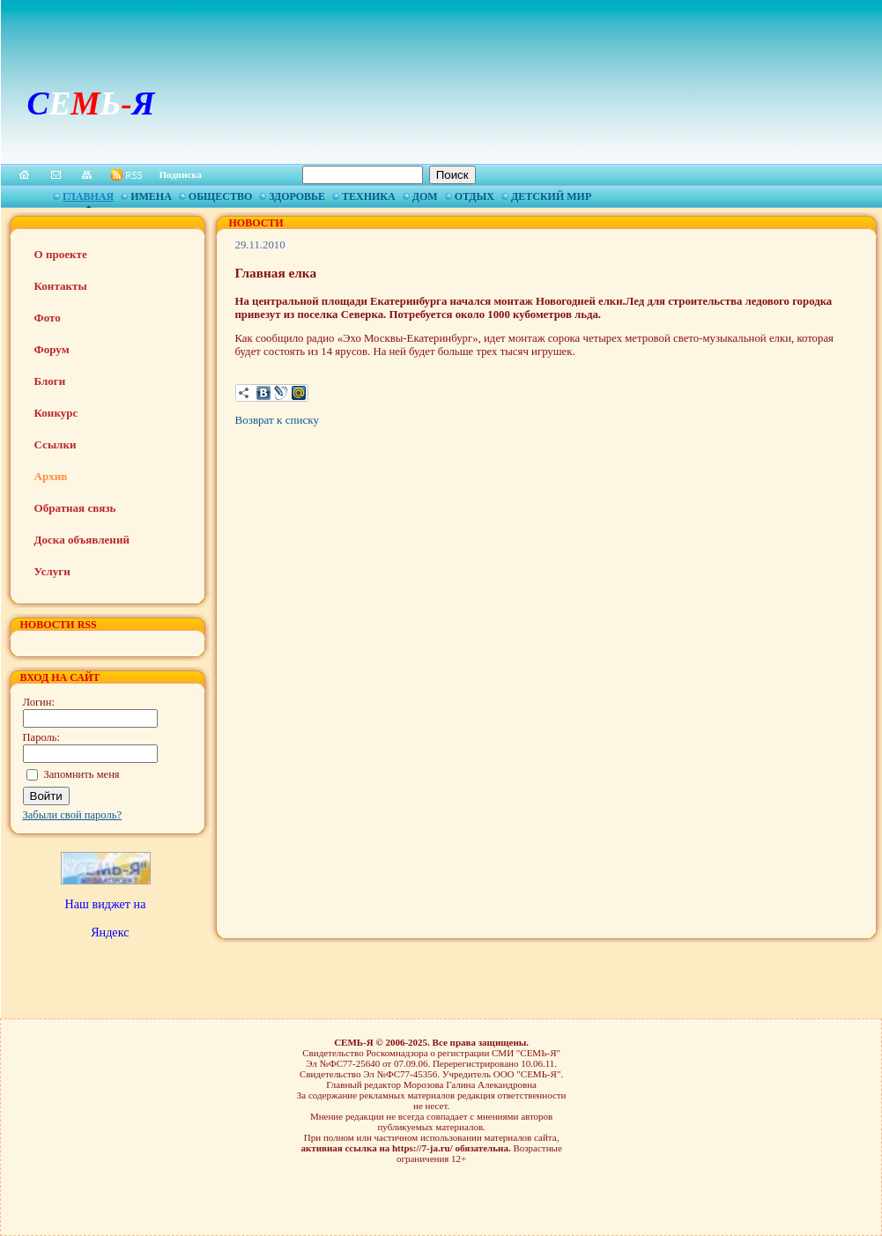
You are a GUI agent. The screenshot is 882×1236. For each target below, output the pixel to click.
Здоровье (297, 196)
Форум (52, 349)
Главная (88, 196)
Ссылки (55, 444)
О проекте (60, 254)
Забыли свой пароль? (72, 815)
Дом (425, 196)
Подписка (181, 174)
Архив (51, 476)
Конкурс (56, 412)
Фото (47, 317)
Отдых (474, 196)
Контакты (60, 285)
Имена (151, 196)
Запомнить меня (82, 774)
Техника (369, 196)
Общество (220, 196)
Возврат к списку (277, 419)
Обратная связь (75, 507)
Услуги (52, 571)
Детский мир (551, 196)
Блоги (50, 381)
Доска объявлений (82, 539)
